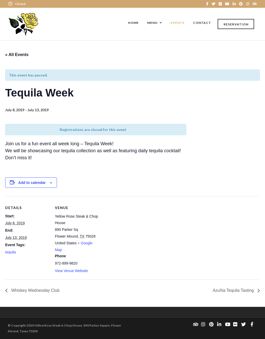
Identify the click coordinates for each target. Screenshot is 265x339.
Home (133, 23)
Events (178, 23)
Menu (152, 23)
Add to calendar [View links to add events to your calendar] (32, 183)
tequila (10, 252)
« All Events (16, 54)
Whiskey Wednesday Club (35, 290)
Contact (202, 23)
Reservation (236, 24)
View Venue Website (71, 271)
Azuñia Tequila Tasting (234, 290)
